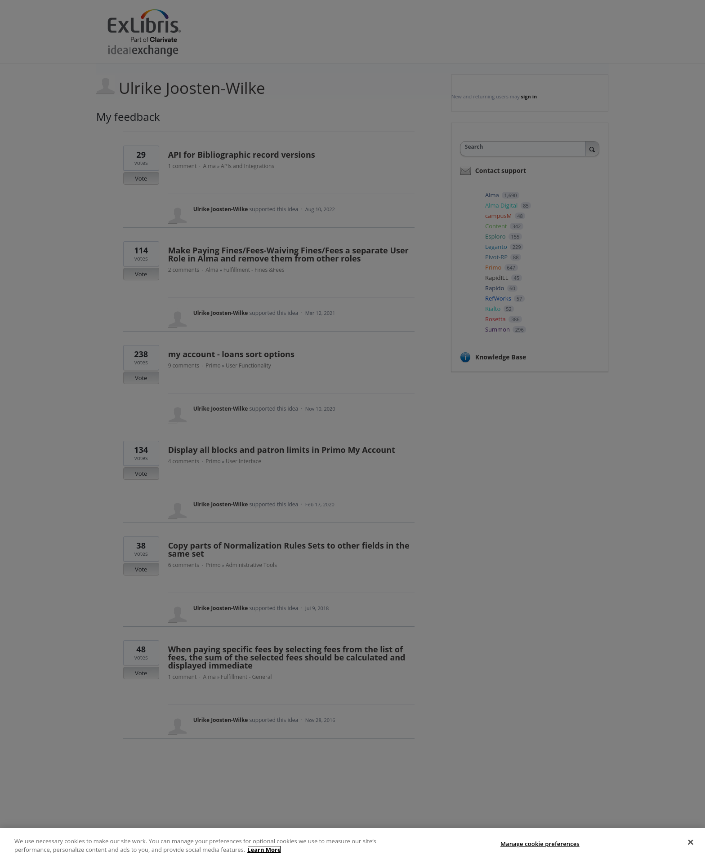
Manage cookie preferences (540, 844)
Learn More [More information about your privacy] (264, 850)
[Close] (691, 842)
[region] (352, 843)
